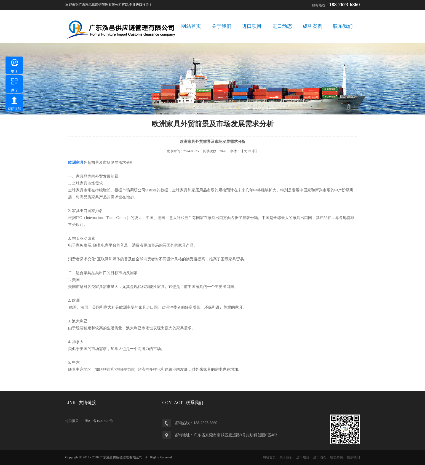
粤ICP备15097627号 (99, 421)
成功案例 (312, 26)
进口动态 (282, 26)
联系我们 (343, 26)
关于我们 (221, 26)
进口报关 (72, 421)
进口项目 (252, 26)
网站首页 (191, 26)
